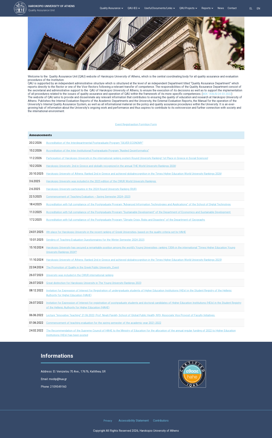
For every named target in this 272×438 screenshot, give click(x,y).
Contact (233, 8)
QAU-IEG (135, 8)
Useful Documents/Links (160, 8)
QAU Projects (189, 8)
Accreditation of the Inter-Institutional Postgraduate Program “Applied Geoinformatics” (100, 150)
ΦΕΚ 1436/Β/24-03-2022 (219, 94)
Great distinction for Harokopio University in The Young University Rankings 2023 (97, 282)
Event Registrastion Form (136, 124)
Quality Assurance (112, 8)
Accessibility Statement (134, 420)
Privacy (107, 420)
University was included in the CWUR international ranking (82, 275)
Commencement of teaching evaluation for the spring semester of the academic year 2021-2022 (107, 322)
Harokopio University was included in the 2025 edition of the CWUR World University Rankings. (105, 181)
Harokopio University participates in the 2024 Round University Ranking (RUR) (95, 189)
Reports (208, 8)
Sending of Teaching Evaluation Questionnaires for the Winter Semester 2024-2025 (98, 239)
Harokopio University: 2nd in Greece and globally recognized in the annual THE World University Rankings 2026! (116, 166)
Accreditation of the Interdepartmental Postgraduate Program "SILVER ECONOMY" (98, 142)
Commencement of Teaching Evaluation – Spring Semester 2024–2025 (91, 196)
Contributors (161, 420)
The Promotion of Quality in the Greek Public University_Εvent (85, 267)
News (222, 8)
